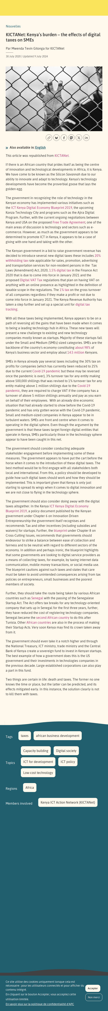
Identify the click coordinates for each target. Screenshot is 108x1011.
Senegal (37, 598)
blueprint (60, 530)
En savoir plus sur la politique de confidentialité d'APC (40, 1005)
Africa (29, 787)
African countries (38, 622)
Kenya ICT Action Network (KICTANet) (68, 802)
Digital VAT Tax (31, 280)
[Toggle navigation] (99, 7)
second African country (52, 618)
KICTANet (62, 156)
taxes (25, 736)
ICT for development (38, 762)
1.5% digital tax (60, 270)
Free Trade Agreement (69, 222)
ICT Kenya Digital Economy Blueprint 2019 (41, 208)
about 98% (82, 347)
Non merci (94, 999)
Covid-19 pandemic (46, 371)
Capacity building (35, 751)
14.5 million (75, 352)
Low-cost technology (38, 773)
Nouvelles (13, 26)
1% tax (64, 290)
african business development (57, 736)
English (40, 147)
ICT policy (68, 762)
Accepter (93, 990)
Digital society (66, 751)
